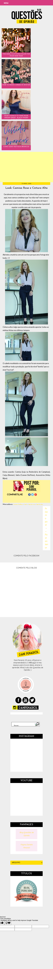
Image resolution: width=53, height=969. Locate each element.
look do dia (39, 504)
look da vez (31, 504)
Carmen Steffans (18, 504)
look (25, 504)
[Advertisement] (26, 167)
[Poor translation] (7, 923)
